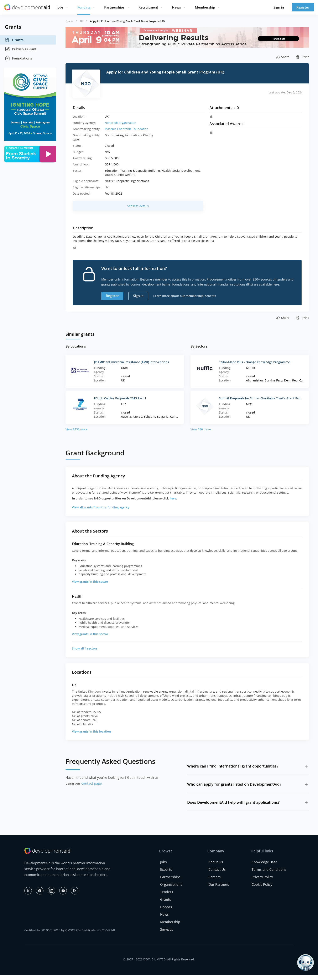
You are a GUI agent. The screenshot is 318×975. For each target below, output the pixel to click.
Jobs (60, 7)
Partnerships (114, 7)
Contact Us (217, 869)
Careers (214, 877)
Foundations (18, 58)
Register (302, 7)
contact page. (92, 783)
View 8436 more (77, 429)
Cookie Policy (262, 884)
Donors (166, 907)
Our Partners (218, 884)
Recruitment (148, 7)
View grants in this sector (90, 582)
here (173, 498)
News (176, 7)
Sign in (278, 7)
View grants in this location (91, 731)
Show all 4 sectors (85, 648)
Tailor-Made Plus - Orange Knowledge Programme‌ (254, 362)
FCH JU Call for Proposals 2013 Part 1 (120, 398)
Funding (83, 7)
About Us (215, 862)
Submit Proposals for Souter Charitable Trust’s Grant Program (263, 398)
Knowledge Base (264, 862)
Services (166, 929)
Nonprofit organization (120, 123)
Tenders (166, 892)
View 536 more (201, 429)
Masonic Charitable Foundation (126, 129)
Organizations (171, 884)
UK (81, 21)
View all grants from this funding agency (100, 507)
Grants (14, 39)
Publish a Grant (20, 49)
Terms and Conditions (269, 869)
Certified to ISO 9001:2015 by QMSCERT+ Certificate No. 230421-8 (69, 930)
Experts (166, 869)
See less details (138, 206)
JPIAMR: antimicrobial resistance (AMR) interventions (131, 362)
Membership (205, 7)
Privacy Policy (262, 877)
